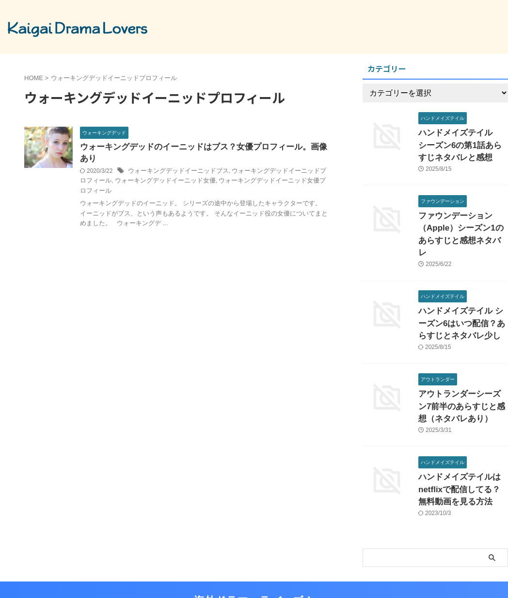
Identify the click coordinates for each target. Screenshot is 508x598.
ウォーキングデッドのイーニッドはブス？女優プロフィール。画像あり (204, 147)
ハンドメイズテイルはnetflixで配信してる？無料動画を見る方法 (462, 457)
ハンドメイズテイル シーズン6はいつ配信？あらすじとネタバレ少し (461, 300)
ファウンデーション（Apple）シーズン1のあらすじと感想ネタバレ (460, 221)
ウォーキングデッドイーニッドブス (174, 160)
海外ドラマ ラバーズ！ (254, 566)
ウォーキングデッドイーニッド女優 (147, 169)
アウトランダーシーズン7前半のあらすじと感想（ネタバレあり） (462, 379)
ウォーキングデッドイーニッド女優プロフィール (261, 169)
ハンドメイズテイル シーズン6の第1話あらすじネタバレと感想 (463, 143)
